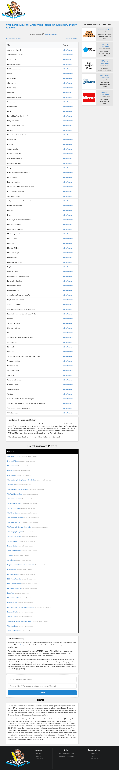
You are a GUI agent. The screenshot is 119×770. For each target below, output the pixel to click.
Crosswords (39, 759)
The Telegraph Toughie (23, 518)
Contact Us (94, 759)
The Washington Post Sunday (25, 489)
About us (39, 756)
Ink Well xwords (21, 574)
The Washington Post (23, 494)
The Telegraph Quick (22, 522)
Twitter (93, 756)
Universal (18, 470)
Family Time (19, 569)
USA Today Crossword (66, 756)
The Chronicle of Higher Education (27, 621)
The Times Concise (22, 513)
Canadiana (19, 560)
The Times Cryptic (21, 508)
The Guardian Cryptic (23, 631)
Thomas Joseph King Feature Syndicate (29, 480)
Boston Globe (20, 546)
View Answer (67, 50)
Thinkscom (19, 485)
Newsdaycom (20, 602)
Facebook (94, 754)
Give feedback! (51, 34)
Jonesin (18, 555)
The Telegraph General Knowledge (27, 527)
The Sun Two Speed (22, 536)
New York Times (21, 461)
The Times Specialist (22, 499)
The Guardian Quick (22, 503)
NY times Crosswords (105, 62)
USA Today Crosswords (105, 45)
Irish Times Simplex (22, 584)
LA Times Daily (20, 466)
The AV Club (19, 617)
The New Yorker (21, 541)
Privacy (38, 754)
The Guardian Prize (22, 551)
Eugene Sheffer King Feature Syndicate (29, 565)
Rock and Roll (20, 612)
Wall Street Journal (22, 456)
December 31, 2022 (14, 39)
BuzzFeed (18, 593)
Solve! (42, 692)
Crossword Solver (104, 30)
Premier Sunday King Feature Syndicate (29, 607)
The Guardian (20, 626)
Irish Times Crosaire (22, 579)
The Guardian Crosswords (105, 77)
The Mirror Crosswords (105, 93)
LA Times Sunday (21, 598)
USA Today (19, 475)
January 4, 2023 (72, 39)
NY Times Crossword (66, 754)
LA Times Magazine (22, 588)
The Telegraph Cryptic (23, 532)
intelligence (23, 645)
